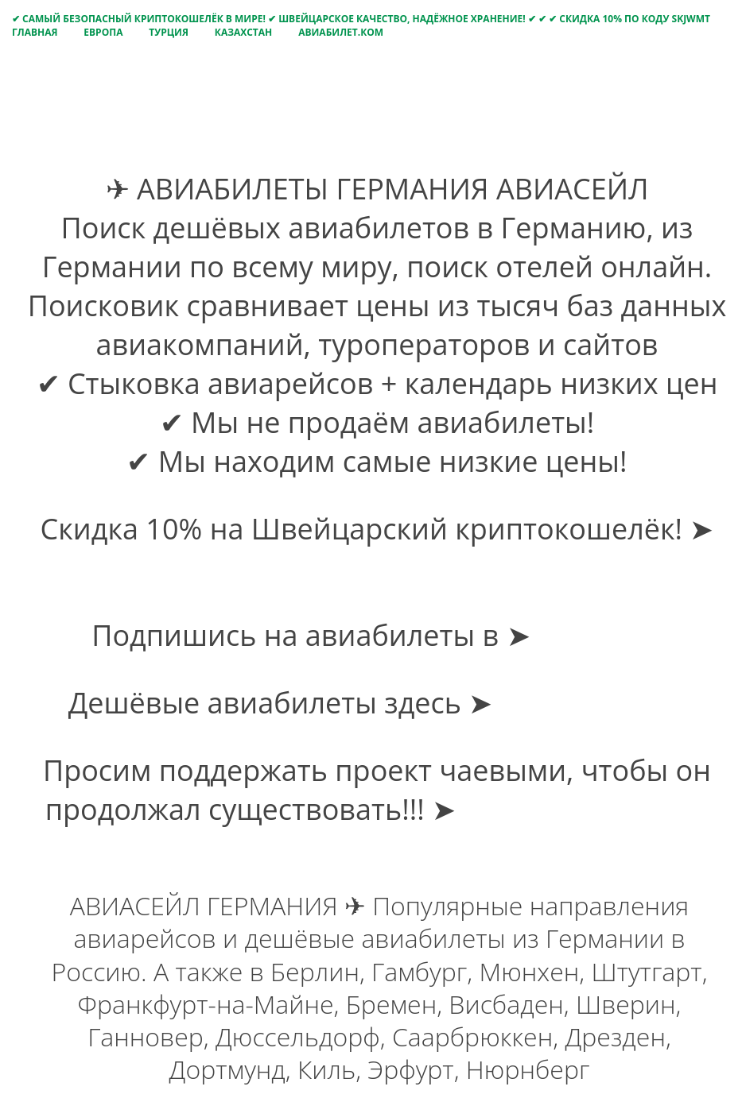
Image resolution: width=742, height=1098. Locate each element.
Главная (34, 32)
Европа (103, 32)
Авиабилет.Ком (340, 32)
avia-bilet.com (593, 702)
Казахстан (243, 32)
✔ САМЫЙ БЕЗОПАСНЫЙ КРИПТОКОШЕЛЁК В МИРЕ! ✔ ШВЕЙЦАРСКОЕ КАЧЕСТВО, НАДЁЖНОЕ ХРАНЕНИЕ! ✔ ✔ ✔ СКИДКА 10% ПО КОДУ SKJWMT (361, 18)
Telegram (600, 635)
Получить (376, 567)
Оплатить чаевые (586, 809)
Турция (168, 32)
